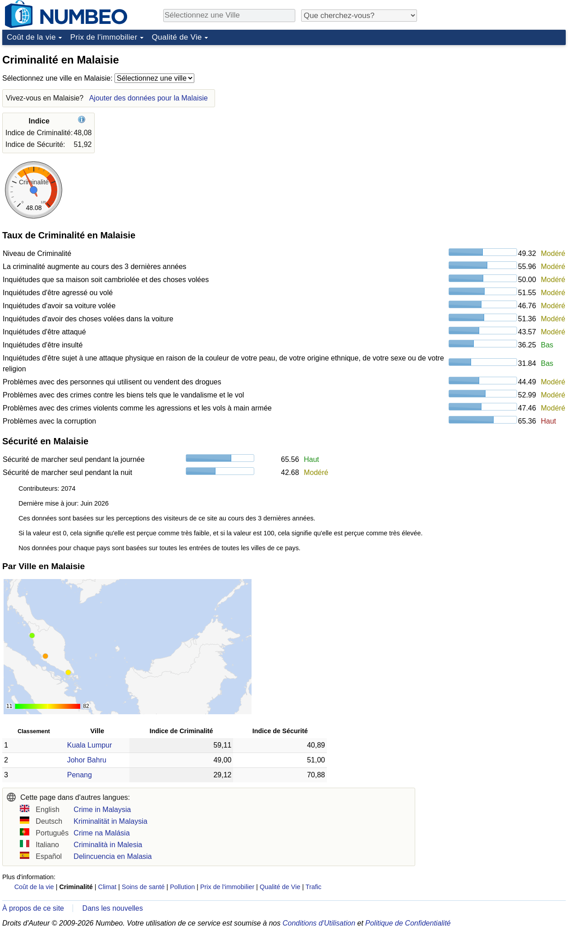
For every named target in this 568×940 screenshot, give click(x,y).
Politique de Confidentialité (407, 923)
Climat (107, 886)
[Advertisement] (498, 105)
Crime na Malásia (101, 833)
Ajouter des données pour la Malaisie (148, 98)
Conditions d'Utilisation (319, 923)
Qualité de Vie (177, 37)
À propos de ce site (33, 908)
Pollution (182, 886)
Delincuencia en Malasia (112, 856)
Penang (79, 775)
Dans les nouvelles (112, 908)
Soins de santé (143, 886)
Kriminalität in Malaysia (110, 821)
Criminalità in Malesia (107, 845)
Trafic (313, 886)
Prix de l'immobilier (103, 37)
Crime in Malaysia (102, 809)
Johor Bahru (86, 760)
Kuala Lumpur (89, 745)
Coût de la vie (31, 37)
